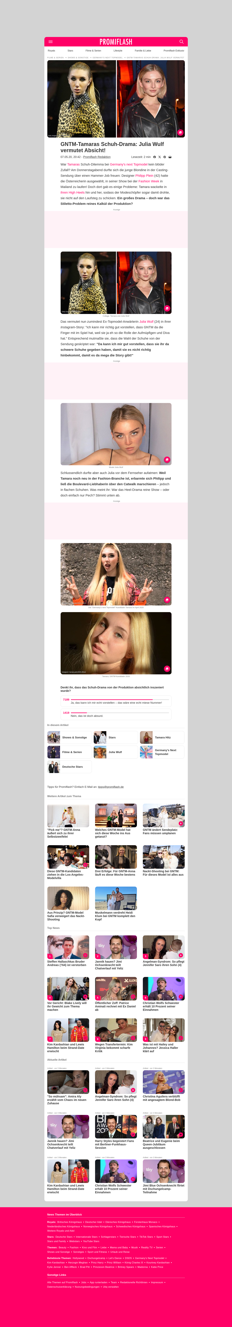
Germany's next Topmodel (128, 164)
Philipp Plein (144, 175)
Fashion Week (149, 181)
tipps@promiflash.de (111, 786)
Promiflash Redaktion (96, 157)
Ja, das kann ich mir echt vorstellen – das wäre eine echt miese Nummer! (116, 702)
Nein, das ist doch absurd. (87, 715)
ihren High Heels (73, 192)
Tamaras (73, 164)
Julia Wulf (146, 321)
